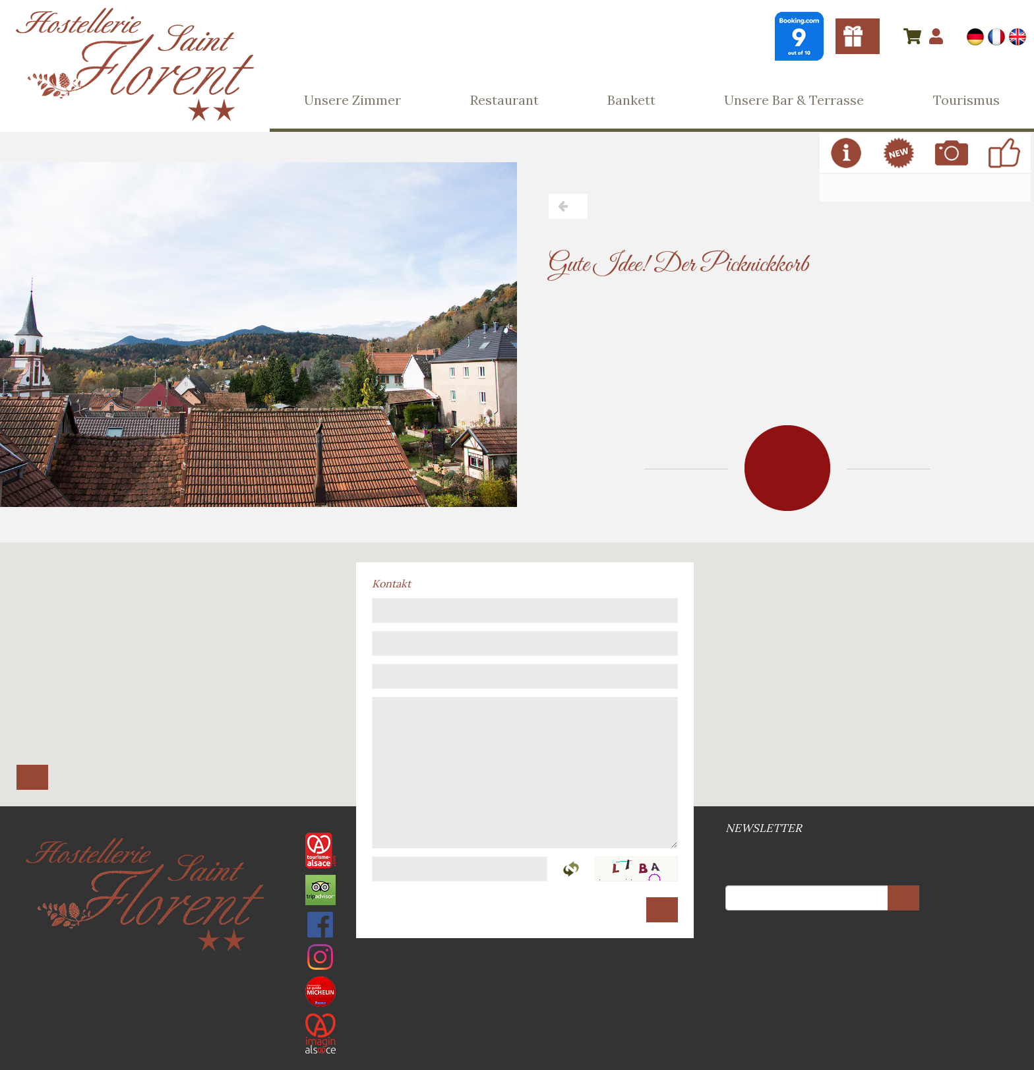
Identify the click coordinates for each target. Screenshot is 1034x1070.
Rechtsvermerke (515, 960)
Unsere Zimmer (352, 100)
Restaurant (504, 100)
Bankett (631, 100)
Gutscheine (858, 36)
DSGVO (521, 960)
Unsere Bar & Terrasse (794, 100)
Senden (662, 909)
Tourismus (966, 100)
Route (32, 777)
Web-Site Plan (518, 960)
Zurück (568, 206)
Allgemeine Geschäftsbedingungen (513, 960)
